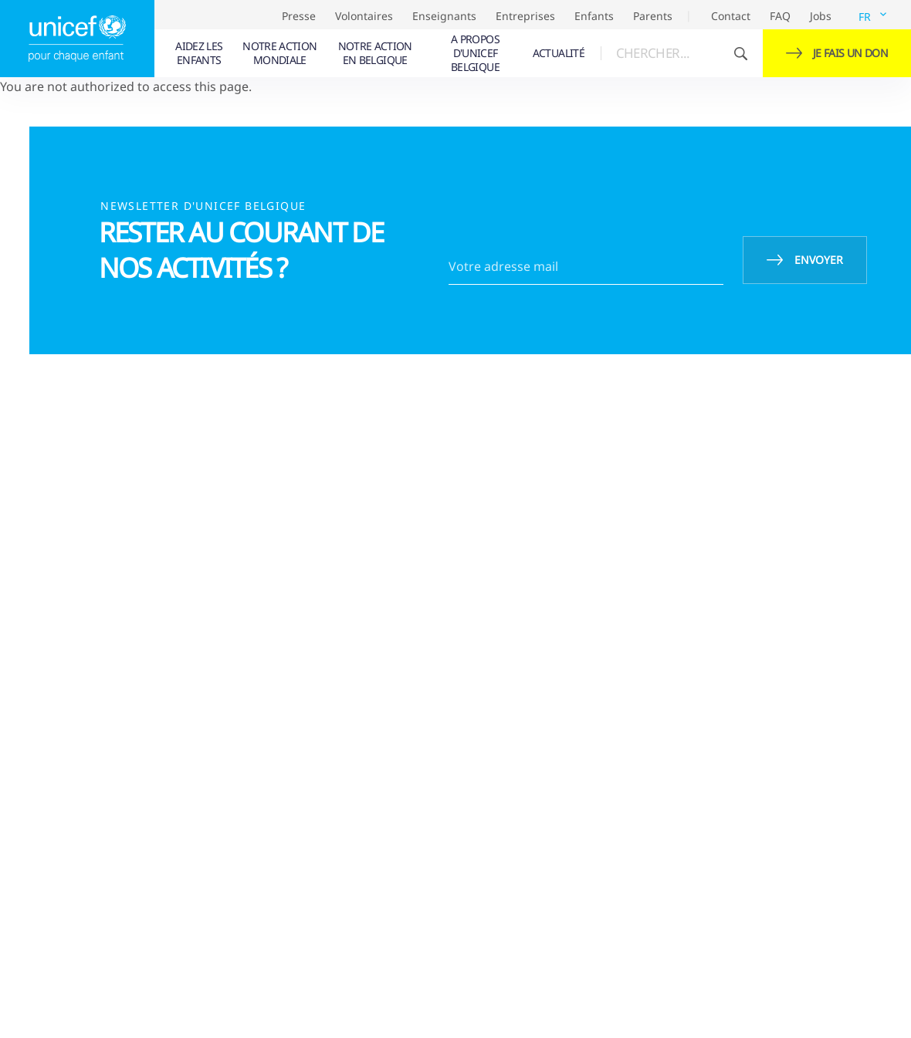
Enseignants (444, 15)
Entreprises (525, 15)
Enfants (594, 15)
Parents (652, 15)
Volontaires (364, 15)
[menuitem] (199, 53)
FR (865, 16)
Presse (299, 15)
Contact (730, 15)
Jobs (820, 15)
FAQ (780, 15)
